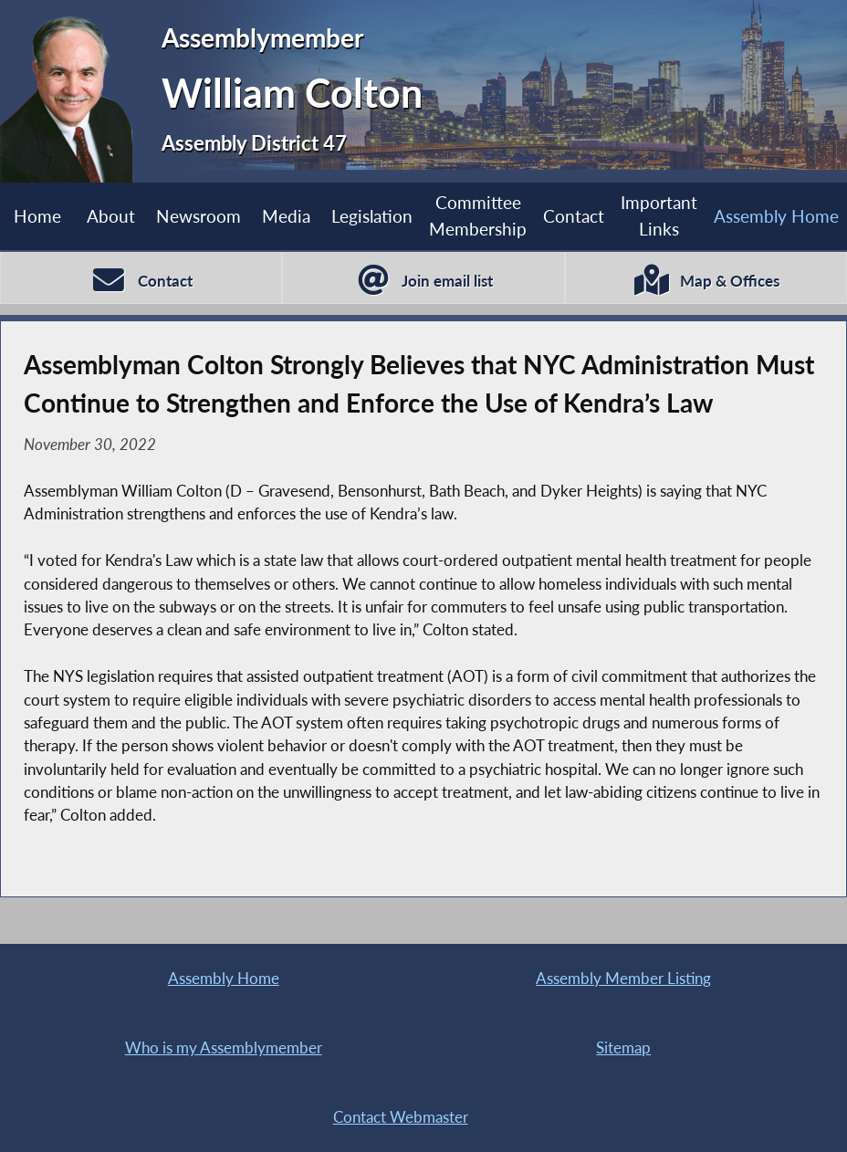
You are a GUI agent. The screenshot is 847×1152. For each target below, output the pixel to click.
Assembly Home (223, 978)
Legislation (372, 215)
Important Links (659, 215)
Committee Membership (478, 215)
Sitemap (623, 1047)
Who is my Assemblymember (223, 1047)
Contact (573, 215)
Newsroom (198, 215)
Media (286, 215)
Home (37, 215)
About (111, 215)
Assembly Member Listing (623, 978)
